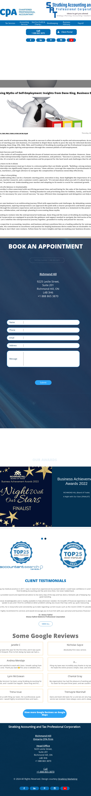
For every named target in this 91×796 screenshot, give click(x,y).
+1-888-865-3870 (45, 771)
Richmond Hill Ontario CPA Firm (43, 737)
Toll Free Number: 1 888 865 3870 (47, 260)
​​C (44, 768)
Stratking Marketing (67, 778)
